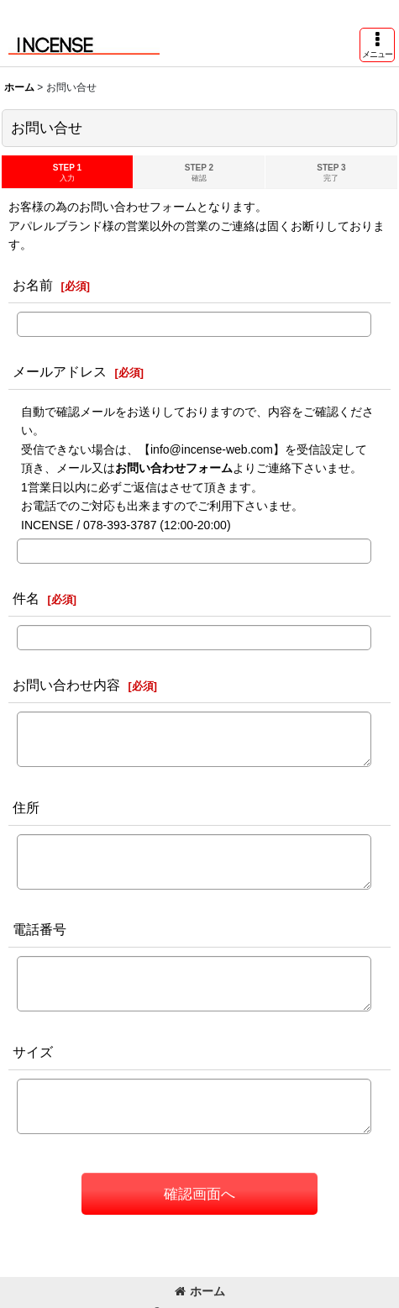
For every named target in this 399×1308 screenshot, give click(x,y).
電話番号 (39, 929)
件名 (26, 598)
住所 (26, 807)
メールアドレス (60, 371)
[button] (377, 45)
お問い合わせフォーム (174, 468)
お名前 (33, 284)
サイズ (33, 1051)
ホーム (200, 1291)
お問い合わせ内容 (66, 684)
